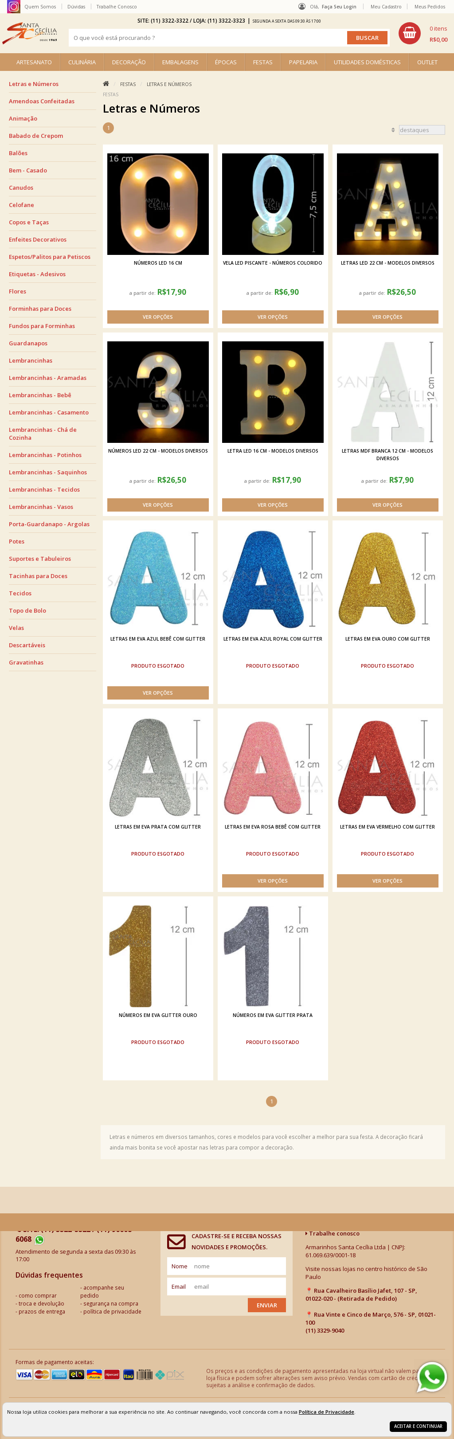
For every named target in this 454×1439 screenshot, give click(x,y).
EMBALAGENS (180, 62)
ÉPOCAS (226, 62)
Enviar (267, 1305)
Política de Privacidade (326, 1411)
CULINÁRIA (82, 62)
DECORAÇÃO (129, 62)
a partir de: (143, 292)
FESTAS (263, 62)
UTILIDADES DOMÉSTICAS (367, 62)
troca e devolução (41, 1303)
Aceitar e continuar (418, 1426)
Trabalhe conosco (332, 1233)
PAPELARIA (303, 62)
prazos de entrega (42, 1311)
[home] (29, 33)
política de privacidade (112, 1311)
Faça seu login (339, 7)
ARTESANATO (34, 62)
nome (180, 1266)
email (179, 1286)
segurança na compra (110, 1303)
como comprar (38, 1295)
